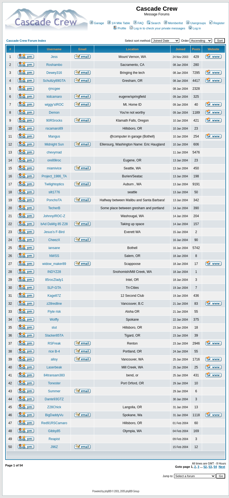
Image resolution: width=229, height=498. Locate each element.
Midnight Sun (54, 144)
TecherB (54, 208)
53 (210, 466)
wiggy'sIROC (54, 105)
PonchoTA (54, 200)
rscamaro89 (54, 128)
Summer (54, 391)
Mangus (54, 136)
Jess (54, 57)
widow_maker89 (54, 264)
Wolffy (54, 319)
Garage (97, 23)
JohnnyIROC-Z (54, 216)
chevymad (54, 152)
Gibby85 (54, 431)
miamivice (54, 168)
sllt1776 (54, 192)
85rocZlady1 (54, 280)
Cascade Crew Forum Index (26, 40)
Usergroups (196, 23)
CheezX (54, 240)
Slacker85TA (54, 335)
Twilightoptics (54, 184)
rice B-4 (54, 351)
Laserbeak (54, 367)
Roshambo (54, 65)
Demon (54, 112)
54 (215, 466)
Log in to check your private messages (157, 28)
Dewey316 (54, 73)
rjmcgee (54, 89)
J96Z (54, 447)
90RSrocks (54, 120)
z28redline (54, 304)
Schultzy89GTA (54, 81)
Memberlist (173, 23)
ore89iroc (54, 160)
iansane (54, 248)
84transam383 (54, 375)
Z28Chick (54, 407)
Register (217, 23)
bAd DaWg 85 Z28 (54, 224)
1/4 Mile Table (118, 23)
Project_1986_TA (54, 176)
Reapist (54, 439)
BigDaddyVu (54, 415)
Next (222, 466)
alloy (54, 359)
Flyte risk (54, 312)
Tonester (54, 383)
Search (154, 23)
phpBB (107, 491)
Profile (119, 28)
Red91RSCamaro (54, 423)
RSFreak (54, 343)
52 (205, 466)
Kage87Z (54, 296)
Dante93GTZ (54, 399)
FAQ (138, 23)
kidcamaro (54, 97)
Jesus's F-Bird (54, 232)
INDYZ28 (54, 272)
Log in (195, 28)
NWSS (54, 256)
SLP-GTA (54, 288)
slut (54, 327)
